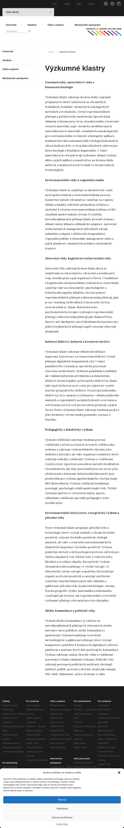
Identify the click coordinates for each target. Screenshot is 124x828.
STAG (91, 4)
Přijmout (61, 799)
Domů (51, 52)
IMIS (79, 4)
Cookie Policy (62, 824)
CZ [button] (55, 4)
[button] (119, 772)
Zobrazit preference (62, 817)
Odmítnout (62, 808)
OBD (67, 4)
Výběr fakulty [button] (28, 12)
